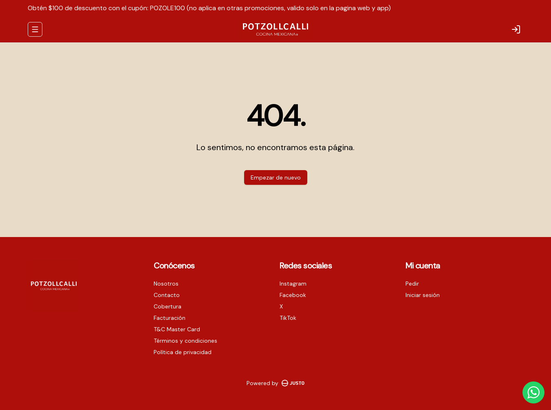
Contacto (167, 295)
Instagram (293, 283)
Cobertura (167, 306)
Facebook (293, 295)
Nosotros (166, 283)
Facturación (169, 317)
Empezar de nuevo (276, 177)
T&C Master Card (177, 329)
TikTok (288, 317)
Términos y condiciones (185, 340)
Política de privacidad (183, 352)
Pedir (412, 283)
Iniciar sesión (423, 295)
